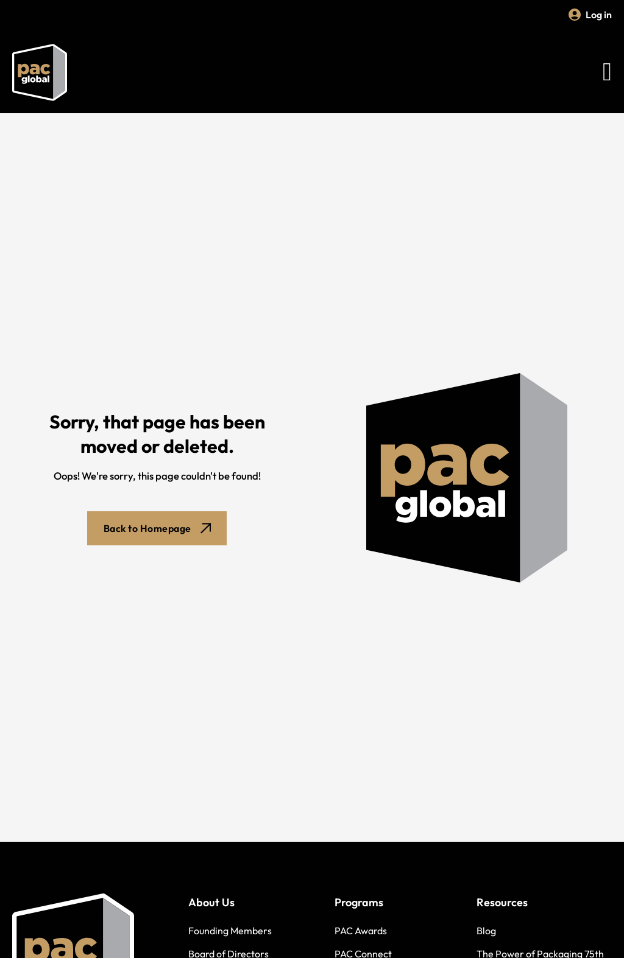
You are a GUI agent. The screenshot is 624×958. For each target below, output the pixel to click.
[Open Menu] (607, 72)
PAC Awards (361, 931)
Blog (486, 931)
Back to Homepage (157, 528)
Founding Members (230, 931)
